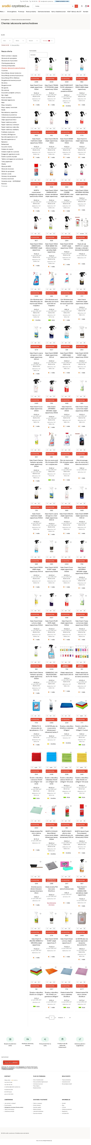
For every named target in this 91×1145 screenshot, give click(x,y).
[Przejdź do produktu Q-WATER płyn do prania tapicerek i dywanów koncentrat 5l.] (82, 918)
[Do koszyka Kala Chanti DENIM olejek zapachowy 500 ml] (82, 507)
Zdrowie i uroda (6, 174)
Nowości (4, 184)
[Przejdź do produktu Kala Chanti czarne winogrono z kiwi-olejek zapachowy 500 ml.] (51, 493)
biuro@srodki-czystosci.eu (46, 1)
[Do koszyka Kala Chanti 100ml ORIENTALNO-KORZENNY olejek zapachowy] (36, 237)
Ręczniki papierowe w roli (9, 137)
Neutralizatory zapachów (9, 112)
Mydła (3, 110)
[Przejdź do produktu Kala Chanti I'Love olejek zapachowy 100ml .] (36, 64)
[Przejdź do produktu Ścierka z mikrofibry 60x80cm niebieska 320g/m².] (67, 705)
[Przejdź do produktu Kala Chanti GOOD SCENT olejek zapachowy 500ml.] (51, 546)
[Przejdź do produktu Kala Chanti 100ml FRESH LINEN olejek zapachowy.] (82, 64)
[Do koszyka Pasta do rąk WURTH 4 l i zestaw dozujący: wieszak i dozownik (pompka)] (82, 237)
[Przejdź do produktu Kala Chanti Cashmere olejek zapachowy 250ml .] (82, 278)
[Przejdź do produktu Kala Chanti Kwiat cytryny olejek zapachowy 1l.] (67, 918)
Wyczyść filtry (14, 45)
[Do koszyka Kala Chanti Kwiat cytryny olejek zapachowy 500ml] (36, 614)
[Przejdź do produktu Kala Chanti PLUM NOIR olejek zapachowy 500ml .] (51, 600)
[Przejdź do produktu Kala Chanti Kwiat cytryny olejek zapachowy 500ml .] (36, 600)
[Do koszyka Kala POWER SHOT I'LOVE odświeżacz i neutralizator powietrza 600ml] (66, 78)
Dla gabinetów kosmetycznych (11, 80)
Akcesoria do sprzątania (9, 58)
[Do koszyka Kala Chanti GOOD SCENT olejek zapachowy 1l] (51, 932)
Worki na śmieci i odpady (9, 56)
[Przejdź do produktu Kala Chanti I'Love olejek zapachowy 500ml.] (67, 546)
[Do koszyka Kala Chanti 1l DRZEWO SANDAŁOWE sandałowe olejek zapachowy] (82, 880)
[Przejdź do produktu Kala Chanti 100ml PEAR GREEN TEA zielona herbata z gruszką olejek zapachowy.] (51, 223)
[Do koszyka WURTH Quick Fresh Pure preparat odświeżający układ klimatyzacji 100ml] (82, 824)
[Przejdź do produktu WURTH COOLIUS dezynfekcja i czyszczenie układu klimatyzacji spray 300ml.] (51, 810)
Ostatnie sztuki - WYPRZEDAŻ (10, 181)
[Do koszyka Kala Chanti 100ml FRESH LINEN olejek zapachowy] (82, 78)
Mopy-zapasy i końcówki (9, 107)
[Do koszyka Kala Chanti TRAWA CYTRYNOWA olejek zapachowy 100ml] (51, 78)
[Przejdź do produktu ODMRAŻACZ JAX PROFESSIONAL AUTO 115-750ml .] (51, 651)
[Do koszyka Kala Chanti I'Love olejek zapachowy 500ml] (66, 560)
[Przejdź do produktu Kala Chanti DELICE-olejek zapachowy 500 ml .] (67, 493)
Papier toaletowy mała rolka (10, 127)
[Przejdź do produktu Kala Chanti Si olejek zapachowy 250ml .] (67, 386)
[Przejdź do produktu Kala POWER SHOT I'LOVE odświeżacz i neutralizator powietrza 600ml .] (67, 64)
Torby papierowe (6, 162)
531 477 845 (24, 1)
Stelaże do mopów (7, 149)
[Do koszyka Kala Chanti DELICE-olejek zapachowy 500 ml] (66, 507)
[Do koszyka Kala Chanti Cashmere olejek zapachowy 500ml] (36, 507)
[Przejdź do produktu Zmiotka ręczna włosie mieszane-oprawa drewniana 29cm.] (36, 866)
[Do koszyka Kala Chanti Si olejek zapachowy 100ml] (82, 132)
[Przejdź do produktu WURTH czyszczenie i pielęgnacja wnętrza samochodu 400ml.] (36, 169)
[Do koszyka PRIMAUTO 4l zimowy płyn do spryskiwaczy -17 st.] (36, 719)
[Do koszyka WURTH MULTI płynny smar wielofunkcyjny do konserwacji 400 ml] (66, 824)
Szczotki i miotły (6, 147)
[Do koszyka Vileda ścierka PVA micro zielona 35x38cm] (36, 824)
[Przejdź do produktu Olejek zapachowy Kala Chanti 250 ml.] (67, 651)
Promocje (4, 186)
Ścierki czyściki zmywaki (9, 157)
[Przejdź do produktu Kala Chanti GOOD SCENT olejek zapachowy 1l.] (51, 918)
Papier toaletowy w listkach (10, 125)
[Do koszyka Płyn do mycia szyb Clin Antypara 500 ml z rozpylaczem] (51, 453)
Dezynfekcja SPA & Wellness (10, 78)
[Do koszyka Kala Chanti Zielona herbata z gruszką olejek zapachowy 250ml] (36, 453)
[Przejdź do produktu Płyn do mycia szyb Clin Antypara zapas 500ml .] (67, 439)
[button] (76, 6)
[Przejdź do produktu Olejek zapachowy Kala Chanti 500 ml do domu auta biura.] (82, 651)
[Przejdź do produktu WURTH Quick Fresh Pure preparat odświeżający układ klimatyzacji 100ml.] (82, 810)
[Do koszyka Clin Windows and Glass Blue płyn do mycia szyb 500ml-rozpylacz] (36, 293)
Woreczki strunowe (7, 169)
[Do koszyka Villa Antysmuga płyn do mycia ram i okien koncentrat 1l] (82, 453)
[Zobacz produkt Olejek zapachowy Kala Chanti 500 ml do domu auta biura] (82, 666)
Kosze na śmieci (6, 98)
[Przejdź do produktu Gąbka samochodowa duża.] (67, 866)
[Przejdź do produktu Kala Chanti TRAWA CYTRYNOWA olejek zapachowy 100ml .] (51, 64)
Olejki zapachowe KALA (8, 120)
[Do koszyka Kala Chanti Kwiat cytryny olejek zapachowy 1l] (66, 932)
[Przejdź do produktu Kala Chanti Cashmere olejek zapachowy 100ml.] (36, 118)
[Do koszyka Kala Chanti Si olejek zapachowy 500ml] (66, 614)
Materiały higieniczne (8, 100)
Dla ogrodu (4, 88)
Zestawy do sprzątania (8, 176)
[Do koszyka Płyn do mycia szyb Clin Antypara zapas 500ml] (66, 453)
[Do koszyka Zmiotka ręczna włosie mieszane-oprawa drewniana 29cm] (36, 880)
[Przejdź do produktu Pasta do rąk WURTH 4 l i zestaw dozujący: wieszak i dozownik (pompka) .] (82, 223)
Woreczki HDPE (6, 166)
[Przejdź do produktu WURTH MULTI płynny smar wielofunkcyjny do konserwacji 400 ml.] (67, 810)
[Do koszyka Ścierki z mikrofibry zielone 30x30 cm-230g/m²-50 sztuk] (66, 771)
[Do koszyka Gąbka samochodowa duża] (66, 880)
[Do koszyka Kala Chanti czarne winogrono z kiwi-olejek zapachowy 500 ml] (51, 507)
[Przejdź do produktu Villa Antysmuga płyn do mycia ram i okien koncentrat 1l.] (82, 439)
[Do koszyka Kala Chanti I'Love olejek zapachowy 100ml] (36, 78)
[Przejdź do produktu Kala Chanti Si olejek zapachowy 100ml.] (82, 118)
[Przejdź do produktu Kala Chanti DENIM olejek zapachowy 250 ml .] (51, 332)
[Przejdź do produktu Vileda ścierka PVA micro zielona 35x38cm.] (36, 810)
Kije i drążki (4, 95)
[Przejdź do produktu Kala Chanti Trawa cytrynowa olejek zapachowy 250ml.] (82, 386)
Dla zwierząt (5, 90)
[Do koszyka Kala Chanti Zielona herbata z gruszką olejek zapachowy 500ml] (36, 666)
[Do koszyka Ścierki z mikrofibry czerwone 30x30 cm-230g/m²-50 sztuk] (36, 771)
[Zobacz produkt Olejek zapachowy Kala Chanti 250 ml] (66, 666)
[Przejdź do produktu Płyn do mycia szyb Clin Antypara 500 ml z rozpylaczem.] (51, 439)
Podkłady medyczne (8, 132)
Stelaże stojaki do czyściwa (10, 152)
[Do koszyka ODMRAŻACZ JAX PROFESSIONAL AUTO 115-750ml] (51, 666)
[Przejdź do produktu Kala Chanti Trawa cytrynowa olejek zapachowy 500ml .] (82, 600)
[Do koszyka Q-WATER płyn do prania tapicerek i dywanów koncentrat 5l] (82, 932)
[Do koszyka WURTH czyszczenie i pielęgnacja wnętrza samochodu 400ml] (36, 183)
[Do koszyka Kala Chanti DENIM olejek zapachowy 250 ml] (51, 346)
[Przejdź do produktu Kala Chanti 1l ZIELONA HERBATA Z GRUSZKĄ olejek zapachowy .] (36, 918)
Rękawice (4, 142)
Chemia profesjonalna (8, 66)
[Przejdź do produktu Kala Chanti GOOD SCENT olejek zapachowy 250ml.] (82, 332)
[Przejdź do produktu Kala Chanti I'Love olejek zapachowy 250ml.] (36, 386)
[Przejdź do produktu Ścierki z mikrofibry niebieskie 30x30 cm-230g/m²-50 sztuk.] (51, 757)
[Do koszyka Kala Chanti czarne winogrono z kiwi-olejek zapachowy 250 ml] (36, 346)
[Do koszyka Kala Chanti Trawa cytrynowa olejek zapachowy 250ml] (82, 400)
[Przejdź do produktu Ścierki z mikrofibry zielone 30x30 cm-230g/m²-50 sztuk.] (67, 757)
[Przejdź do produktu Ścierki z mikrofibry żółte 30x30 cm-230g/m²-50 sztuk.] (82, 757)
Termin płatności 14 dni (62, 1)
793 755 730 (33, 1)
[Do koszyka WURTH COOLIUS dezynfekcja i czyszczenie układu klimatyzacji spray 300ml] (51, 824)
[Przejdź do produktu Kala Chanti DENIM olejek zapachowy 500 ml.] (82, 493)
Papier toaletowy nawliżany (10, 129)
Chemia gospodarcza (8, 63)
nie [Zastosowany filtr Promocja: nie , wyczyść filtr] (5, 45)
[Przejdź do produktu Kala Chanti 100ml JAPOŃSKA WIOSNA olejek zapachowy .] (82, 169)
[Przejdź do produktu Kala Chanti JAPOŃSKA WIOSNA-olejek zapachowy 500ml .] (82, 546)
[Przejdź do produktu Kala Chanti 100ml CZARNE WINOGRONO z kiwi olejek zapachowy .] (67, 169)
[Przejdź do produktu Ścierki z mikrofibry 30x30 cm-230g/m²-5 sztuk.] (82, 705)
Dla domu (4, 83)
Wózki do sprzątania (7, 171)
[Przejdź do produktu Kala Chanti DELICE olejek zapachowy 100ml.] (51, 118)
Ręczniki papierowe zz (8, 139)
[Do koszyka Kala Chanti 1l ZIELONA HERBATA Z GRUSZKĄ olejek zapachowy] (36, 932)
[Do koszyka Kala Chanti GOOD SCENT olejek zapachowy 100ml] (66, 237)
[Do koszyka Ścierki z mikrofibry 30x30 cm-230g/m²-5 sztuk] (82, 719)
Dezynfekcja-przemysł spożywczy (12, 75)
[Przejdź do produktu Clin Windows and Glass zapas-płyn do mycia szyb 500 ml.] (67, 278)
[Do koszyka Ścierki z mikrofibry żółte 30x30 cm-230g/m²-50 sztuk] (82, 771)
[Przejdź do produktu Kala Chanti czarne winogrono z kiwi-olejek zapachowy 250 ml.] (36, 332)
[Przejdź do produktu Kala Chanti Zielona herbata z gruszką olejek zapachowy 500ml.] (36, 651)
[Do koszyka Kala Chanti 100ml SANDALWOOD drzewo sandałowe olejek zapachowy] (51, 183)
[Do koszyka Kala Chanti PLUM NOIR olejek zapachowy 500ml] (51, 614)
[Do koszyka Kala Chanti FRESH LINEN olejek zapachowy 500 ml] (36, 560)
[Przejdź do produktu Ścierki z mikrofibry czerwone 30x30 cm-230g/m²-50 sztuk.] (36, 757)
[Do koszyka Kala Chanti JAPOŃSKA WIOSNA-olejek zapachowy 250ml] (51, 400)
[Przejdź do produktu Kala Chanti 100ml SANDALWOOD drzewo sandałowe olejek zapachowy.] (51, 169)
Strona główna (5, 19)
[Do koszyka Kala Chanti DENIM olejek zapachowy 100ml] (66, 132)
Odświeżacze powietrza (9, 115)
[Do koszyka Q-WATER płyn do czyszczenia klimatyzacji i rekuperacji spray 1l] (51, 719)
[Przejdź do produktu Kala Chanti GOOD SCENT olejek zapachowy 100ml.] (67, 223)
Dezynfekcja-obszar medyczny (11, 73)
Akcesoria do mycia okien (9, 61)
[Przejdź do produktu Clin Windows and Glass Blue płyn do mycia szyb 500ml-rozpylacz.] (36, 278)
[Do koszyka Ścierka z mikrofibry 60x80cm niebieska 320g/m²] (66, 719)
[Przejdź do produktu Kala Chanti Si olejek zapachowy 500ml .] (67, 600)
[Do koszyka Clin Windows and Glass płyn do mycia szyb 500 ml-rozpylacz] (51, 293)
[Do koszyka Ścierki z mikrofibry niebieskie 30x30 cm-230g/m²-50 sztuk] (51, 771)
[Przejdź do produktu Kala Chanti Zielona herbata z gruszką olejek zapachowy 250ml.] (36, 439)
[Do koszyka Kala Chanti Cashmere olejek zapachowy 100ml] (36, 132)
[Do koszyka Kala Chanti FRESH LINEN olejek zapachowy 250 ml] (66, 346)
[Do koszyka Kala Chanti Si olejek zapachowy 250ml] (66, 400)
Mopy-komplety (6, 105)
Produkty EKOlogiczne (8, 134)
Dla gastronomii (6, 85)
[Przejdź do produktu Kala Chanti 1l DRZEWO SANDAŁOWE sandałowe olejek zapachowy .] (82, 866)
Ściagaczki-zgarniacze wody (10, 154)
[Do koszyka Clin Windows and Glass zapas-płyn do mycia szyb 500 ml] (66, 293)
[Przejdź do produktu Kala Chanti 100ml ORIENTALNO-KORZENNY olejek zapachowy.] (36, 223)
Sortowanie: (33, 51)
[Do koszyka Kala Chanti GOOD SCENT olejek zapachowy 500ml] (51, 560)
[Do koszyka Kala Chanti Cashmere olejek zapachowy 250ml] (82, 293)
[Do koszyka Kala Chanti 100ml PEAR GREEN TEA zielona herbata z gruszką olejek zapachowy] (51, 237)
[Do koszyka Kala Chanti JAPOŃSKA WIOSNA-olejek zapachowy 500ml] (82, 560)
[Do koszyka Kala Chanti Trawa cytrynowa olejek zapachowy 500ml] (82, 614)
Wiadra (3, 164)
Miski (2, 102)
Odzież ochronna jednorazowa (11, 117)
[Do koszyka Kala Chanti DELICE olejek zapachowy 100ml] (51, 132)
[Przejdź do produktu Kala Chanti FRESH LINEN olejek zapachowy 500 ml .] (36, 546)
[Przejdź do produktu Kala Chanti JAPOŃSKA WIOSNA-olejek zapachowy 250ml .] (51, 386)
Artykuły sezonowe (7, 179)
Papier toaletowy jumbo (9, 122)
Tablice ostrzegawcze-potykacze (12, 159)
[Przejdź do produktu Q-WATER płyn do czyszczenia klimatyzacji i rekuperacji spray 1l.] (51, 705)
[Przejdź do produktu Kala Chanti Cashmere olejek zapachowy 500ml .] (36, 493)
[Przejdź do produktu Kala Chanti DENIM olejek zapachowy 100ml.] (67, 118)
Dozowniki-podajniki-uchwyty (11, 93)
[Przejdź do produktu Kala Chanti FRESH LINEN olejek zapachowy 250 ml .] (67, 332)
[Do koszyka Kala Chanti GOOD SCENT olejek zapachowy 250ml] (82, 346)
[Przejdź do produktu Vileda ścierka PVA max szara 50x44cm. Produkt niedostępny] (51, 866)
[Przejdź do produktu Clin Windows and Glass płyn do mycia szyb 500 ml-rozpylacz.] (51, 278)
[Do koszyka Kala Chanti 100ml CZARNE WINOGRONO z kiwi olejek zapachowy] (66, 183)
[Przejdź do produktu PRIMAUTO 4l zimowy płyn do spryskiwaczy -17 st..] (36, 705)
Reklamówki (5, 144)
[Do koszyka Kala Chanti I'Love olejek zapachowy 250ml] (36, 400)
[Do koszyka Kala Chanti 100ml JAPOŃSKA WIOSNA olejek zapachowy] (82, 183)
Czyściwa (4, 70)
